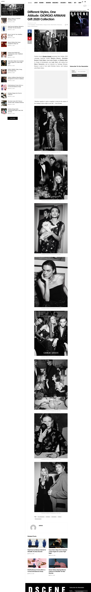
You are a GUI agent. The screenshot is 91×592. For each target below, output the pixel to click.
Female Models (39, 24)
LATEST (36, 3)
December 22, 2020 (32, 23)
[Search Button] (88, 9)
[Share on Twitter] (30, 35)
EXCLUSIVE (63, 3)
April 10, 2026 (52, 555)
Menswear (59, 24)
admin (41, 525)
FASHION (41, 3)
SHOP (79, 3)
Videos (29, 26)
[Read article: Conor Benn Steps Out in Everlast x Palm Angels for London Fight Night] (58, 543)
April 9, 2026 (52, 575)
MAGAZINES (55, 3)
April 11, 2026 (31, 553)
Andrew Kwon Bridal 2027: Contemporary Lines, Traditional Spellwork (15, 54)
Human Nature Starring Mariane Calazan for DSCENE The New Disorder (57, 571)
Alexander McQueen (55, 566)
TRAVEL (70, 3)
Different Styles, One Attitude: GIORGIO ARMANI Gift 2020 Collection (10, 10)
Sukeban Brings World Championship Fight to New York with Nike (15, 110)
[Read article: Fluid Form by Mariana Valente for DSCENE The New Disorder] (37, 543)
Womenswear (34, 26)
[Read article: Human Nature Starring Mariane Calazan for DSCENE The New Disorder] (58, 563)
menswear (54, 516)
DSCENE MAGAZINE (33, 546)
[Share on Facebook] (30, 31)
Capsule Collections (55, 546)
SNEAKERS (48, 3)
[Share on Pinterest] (30, 38)
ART (75, 3)
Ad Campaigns (32, 24)
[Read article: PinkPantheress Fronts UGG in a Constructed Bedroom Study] (37, 563)
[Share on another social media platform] (30, 42)
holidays (48, 516)
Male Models (54, 24)
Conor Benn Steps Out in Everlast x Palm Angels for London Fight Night (15, 62)
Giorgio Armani (46, 24)
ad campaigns (41, 516)
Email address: (74, 71)
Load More (12, 118)
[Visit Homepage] (30, 2)
